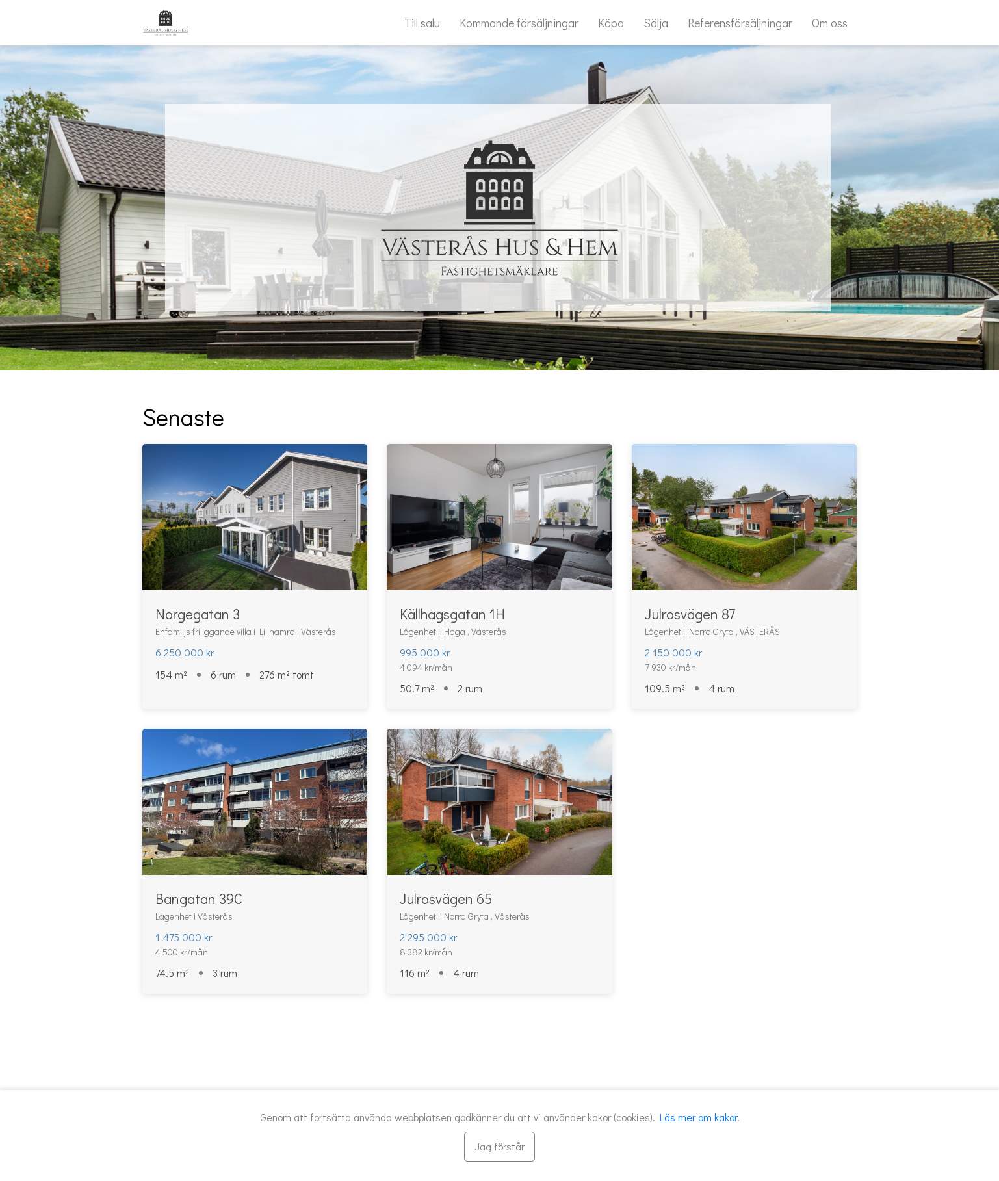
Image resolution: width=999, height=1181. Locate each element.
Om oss (830, 23)
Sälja (655, 23)
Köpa (611, 23)
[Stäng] (499, 1147)
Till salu (422, 23)
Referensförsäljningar (740, 23)
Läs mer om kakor (698, 1117)
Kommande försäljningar (519, 23)
